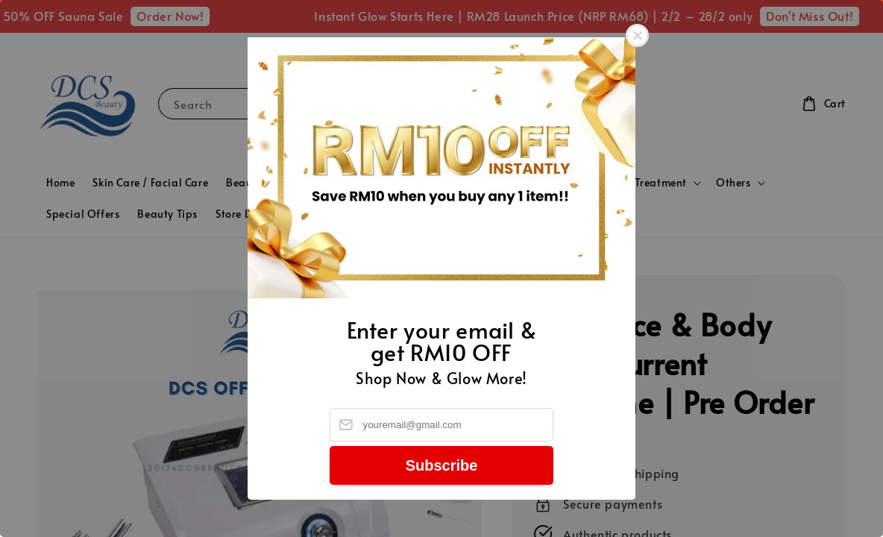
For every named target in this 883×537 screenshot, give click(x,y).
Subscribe (442, 465)
